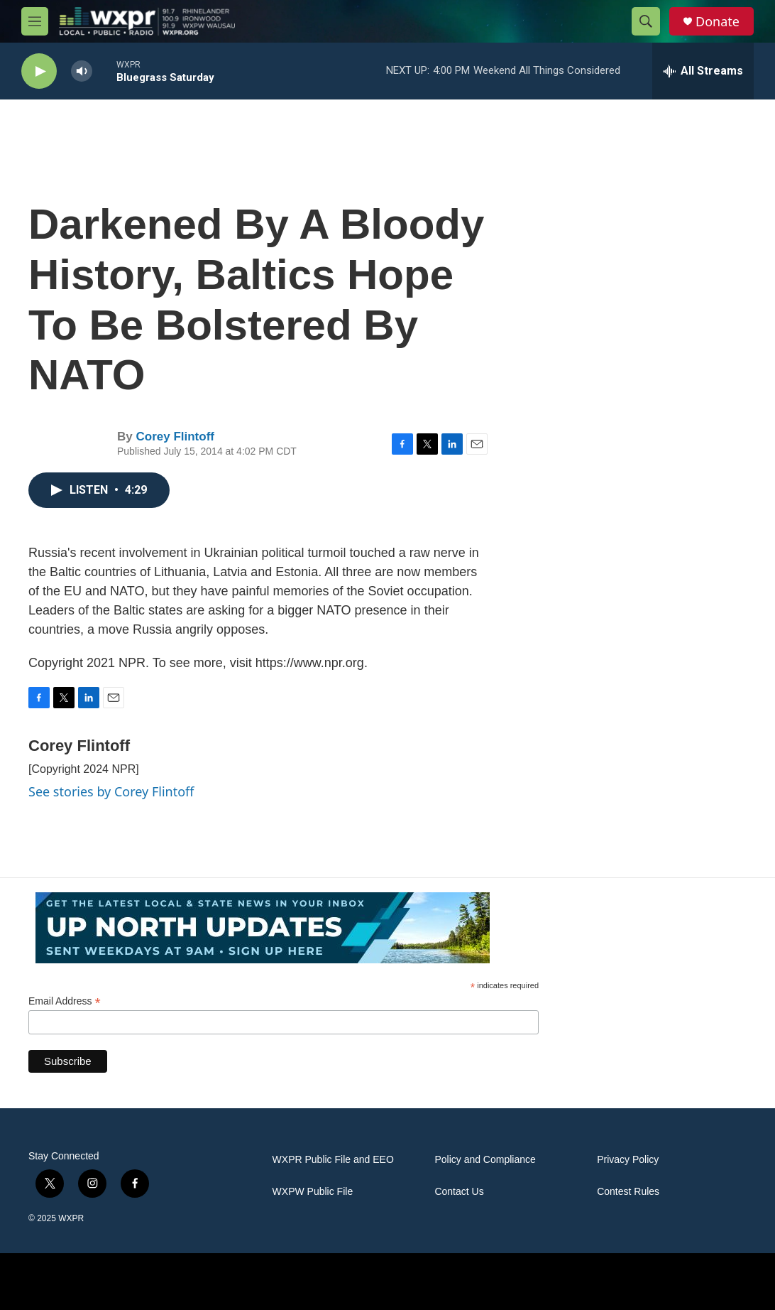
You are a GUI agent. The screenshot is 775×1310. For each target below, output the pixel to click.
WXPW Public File (313, 1191)
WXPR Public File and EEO (333, 1159)
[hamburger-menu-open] (34, 21)
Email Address (64, 1001)
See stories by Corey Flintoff (111, 791)
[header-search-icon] (646, 21)
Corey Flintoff (175, 436)
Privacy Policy (628, 1159)
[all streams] (703, 71)
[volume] (82, 71)
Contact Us (458, 1191)
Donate (718, 21)
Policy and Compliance (484, 1159)
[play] (39, 71)
